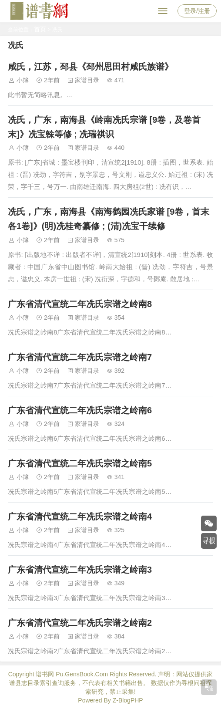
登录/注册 (197, 10)
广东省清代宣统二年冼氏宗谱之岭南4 (80, 516)
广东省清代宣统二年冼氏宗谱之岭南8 (80, 304)
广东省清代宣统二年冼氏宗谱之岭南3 (80, 569)
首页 (40, 29)
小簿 (23, 80)
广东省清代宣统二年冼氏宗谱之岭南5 (80, 463)
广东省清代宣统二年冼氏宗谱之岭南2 (80, 623)
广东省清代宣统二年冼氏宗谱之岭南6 (80, 410)
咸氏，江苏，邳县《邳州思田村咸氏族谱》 (90, 66)
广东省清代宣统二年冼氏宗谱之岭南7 (80, 357)
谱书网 (45, 674)
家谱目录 (87, 80)
